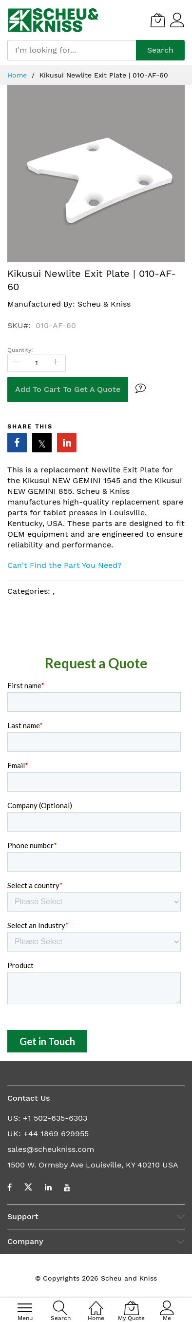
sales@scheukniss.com (50, 1149)
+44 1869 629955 (56, 1133)
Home (18, 75)
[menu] (25, 1308)
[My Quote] (158, 20)
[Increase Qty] (56, 363)
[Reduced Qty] (17, 363)
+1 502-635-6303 (55, 1118)
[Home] (96, 1302)
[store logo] (53, 20)
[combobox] (71, 50)
